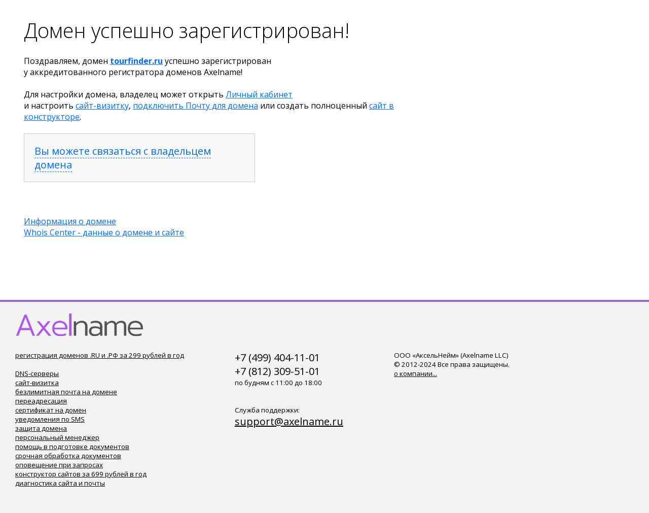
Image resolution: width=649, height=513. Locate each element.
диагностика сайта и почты (60, 483)
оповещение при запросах (59, 464)
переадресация (41, 400)
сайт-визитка (37, 382)
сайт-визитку (102, 105)
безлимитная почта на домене (66, 391)
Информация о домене (70, 221)
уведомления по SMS (50, 419)
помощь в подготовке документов (72, 446)
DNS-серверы (37, 373)
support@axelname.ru (289, 421)
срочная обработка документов (68, 455)
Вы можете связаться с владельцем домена (122, 158)
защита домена (41, 428)
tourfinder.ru (136, 60)
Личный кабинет (259, 94)
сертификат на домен (50, 410)
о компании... (415, 373)
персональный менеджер (57, 437)
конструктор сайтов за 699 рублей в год (81, 473)
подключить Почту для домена (195, 105)
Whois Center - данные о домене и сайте (104, 232)
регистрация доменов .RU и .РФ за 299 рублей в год (99, 355)
